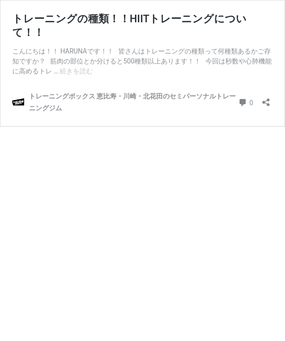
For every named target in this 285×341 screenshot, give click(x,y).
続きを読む (76, 71)
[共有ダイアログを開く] (266, 99)
